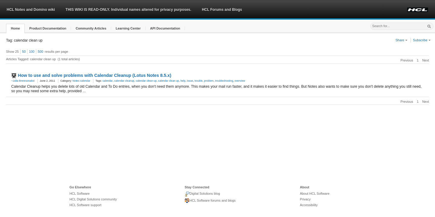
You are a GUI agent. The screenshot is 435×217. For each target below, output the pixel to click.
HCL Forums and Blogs (222, 10)
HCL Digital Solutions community (93, 199)
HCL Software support (85, 205)
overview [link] (240, 80)
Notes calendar (81, 80)
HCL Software (79, 193)
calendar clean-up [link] (146, 80)
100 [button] (31, 51)
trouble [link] (199, 80)
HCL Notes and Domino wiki (31, 10)
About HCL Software (315, 193)
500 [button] (40, 51)
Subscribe (422, 40)
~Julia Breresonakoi (22, 80)
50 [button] (24, 51)
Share (401, 40)
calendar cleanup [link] (124, 80)
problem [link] (209, 80)
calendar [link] (108, 80)
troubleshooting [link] (224, 80)
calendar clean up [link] (168, 80)
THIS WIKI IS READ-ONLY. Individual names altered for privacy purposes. (128, 10)
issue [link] (190, 80)
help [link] (182, 80)
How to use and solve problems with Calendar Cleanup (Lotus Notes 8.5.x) (94, 75)
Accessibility (309, 205)
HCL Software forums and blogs (210, 200)
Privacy (305, 199)
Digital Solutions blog (202, 194)
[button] (15, 28)
